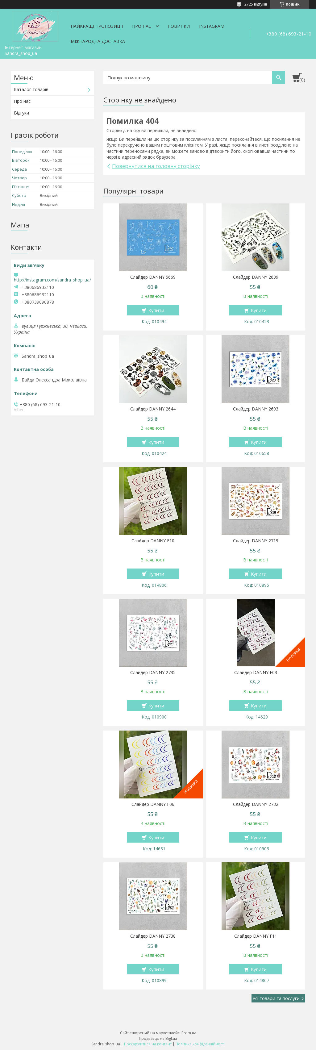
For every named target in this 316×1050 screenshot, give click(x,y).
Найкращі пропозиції (97, 26)
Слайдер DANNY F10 (152, 541)
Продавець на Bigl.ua (158, 1038)
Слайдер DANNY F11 (255, 936)
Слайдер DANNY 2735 (153, 672)
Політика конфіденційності (200, 1044)
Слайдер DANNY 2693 (255, 409)
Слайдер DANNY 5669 (153, 277)
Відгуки (21, 113)
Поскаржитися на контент (148, 1044)
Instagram (211, 26)
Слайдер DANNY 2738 (153, 936)
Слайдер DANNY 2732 (255, 804)
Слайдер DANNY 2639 (255, 277)
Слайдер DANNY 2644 (153, 409)
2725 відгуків (255, 4)
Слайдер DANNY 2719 (255, 541)
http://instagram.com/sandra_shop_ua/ (52, 280)
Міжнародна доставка (98, 41)
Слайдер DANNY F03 (255, 672)
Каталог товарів (31, 89)
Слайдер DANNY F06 (152, 804)
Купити (156, 310)
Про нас (141, 26)
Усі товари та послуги (276, 998)
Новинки (179, 26)
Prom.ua (188, 1032)
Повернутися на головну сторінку (156, 165)
